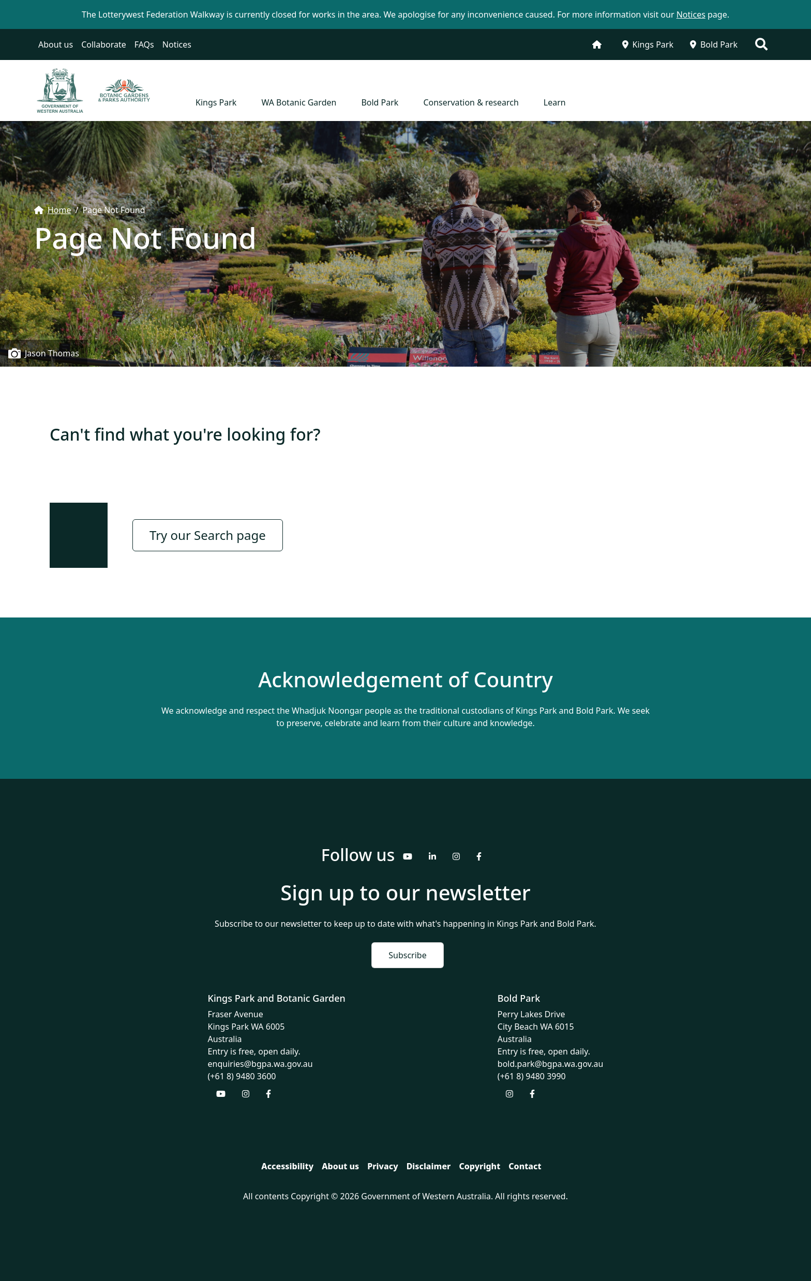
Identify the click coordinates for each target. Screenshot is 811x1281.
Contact (524, 1166)
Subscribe (407, 955)
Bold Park (714, 44)
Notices (176, 44)
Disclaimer (429, 1166)
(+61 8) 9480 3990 (532, 1076)
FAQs (144, 44)
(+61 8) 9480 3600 (242, 1076)
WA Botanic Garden (298, 102)
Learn (555, 102)
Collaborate (103, 44)
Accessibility (287, 1166)
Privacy (382, 1166)
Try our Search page (207, 535)
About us (55, 44)
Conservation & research (470, 102)
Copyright (479, 1166)
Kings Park (647, 44)
